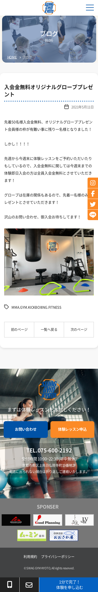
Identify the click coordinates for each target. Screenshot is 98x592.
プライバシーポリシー (57, 556)
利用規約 (30, 556)
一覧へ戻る (49, 329)
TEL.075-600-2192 (49, 450)
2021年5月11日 (82, 107)
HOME (12, 57)
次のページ (79, 329)
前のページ (19, 329)
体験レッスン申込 (72, 429)
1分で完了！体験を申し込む (69, 584)
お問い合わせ (25, 429)
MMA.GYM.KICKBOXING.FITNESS (36, 307)
